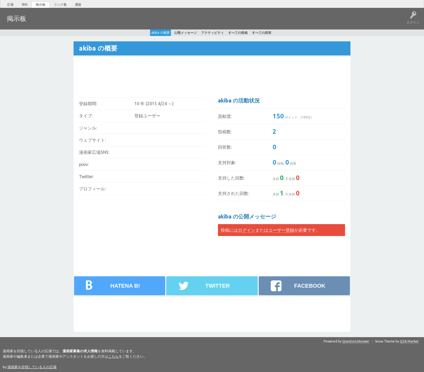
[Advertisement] (176, 73)
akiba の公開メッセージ (247, 216)
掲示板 (40, 4)
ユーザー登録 (281, 229)
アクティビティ (212, 32)
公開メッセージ (185, 32)
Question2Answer (355, 341)
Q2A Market (409, 341)
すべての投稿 (238, 32)
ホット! (40, 22)
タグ (73, 22)
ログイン (246, 229)
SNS (24, 4)
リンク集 (60, 4)
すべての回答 (261, 32)
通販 (78, 4)
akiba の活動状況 (239, 100)
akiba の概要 (160, 32)
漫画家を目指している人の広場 (32, 366)
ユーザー (90, 22)
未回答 (56, 22)
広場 (10, 4)
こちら (113, 356)
